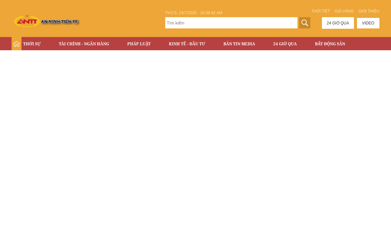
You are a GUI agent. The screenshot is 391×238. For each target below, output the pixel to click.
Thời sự (32, 44)
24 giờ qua (338, 23)
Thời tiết (320, 11)
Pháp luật (139, 44)
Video (368, 23)
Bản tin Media (239, 44)
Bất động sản (330, 44)
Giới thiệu (368, 11)
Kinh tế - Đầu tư (187, 44)
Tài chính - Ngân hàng (84, 44)
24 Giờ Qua (285, 44)
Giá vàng (344, 11)
